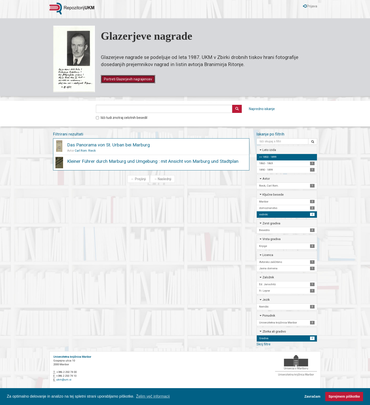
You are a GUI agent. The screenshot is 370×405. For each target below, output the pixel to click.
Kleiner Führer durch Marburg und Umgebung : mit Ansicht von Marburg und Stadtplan (152, 161)
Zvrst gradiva (271, 223)
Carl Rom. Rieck (85, 150)
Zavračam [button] (312, 396)
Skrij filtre (264, 344)
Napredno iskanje (262, 109)
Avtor (266, 178)
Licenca (267, 255)
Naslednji (162, 179)
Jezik (266, 299)
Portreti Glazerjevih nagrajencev (128, 79)
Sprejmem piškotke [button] (344, 396)
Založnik (268, 277)
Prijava (310, 6)
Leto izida (269, 150)
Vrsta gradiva (271, 239)
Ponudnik (268, 315)
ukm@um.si (63, 379)
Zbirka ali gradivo (274, 331)
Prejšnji (138, 179)
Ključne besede (273, 194)
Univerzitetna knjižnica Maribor (72, 356)
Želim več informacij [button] (153, 396)
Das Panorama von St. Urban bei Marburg (108, 145)
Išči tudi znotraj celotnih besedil (121, 118)
